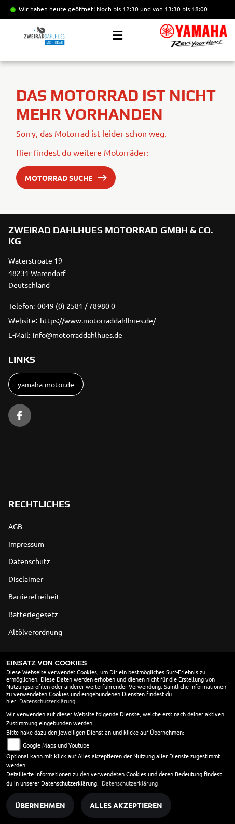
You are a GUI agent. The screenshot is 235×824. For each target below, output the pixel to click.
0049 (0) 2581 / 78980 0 (76, 305)
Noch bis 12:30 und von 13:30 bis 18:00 (152, 9)
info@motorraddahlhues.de (77, 334)
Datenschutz (29, 561)
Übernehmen (40, 805)
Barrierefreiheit (34, 596)
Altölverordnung (35, 631)
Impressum (26, 543)
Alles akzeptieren (126, 805)
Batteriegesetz (33, 614)
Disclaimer (25, 578)
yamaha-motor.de (46, 384)
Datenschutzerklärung (47, 701)
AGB (15, 526)
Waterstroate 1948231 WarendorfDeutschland (36, 273)
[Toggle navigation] (117, 35)
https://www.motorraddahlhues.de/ (98, 320)
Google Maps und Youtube (56, 745)
